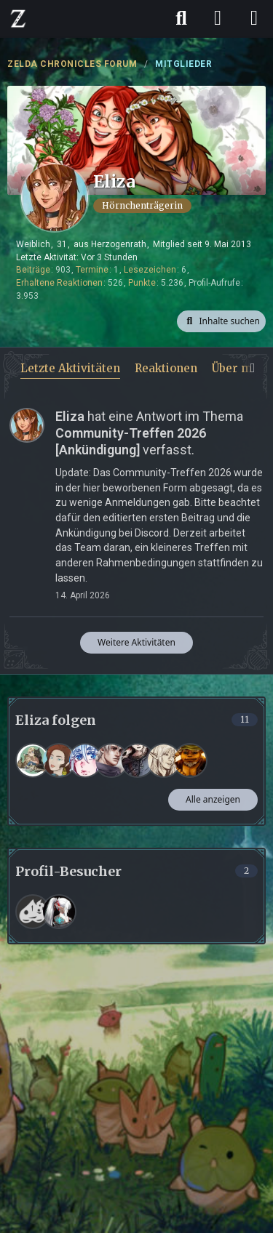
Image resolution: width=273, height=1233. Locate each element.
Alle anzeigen (213, 799)
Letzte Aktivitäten (70, 368)
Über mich (240, 368)
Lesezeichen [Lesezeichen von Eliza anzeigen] (150, 270)
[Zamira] (58, 760)
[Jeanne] (163, 760)
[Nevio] (111, 760)
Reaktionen (166, 368)
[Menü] (254, 18)
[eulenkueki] (32, 760)
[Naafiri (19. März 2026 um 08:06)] (58, 911)
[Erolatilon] (190, 760)
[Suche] (181, 18)
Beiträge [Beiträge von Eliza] (33, 270)
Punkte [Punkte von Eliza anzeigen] (142, 283)
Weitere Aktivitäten (136, 642)
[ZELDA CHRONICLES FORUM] (18, 18)
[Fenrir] (137, 760)
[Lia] (85, 760)
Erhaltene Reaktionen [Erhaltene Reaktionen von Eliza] (59, 283)
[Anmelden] (217, 18)
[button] (221, 321)
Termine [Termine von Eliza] (92, 270)
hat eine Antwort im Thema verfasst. (149, 433)
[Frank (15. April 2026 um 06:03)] (32, 911)
